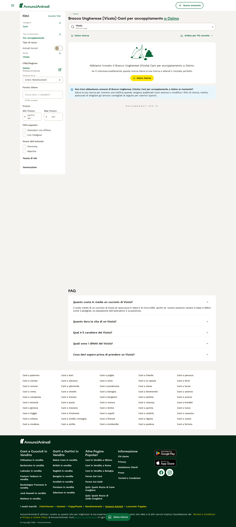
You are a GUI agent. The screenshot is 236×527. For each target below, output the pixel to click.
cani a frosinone (70, 413)
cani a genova (30, 408)
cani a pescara (185, 375)
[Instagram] (169, 472)
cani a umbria (146, 413)
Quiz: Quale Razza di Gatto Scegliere (96, 497)
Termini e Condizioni (129, 478)
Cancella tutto (54, 16)
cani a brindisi (185, 402)
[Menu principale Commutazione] (13, 5)
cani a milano (30, 418)
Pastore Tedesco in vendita (30, 478)
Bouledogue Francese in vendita (33, 486)
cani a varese (30, 380)
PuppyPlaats (75, 506)
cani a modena (31, 424)
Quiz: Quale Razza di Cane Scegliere (100, 489)
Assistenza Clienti (128, 467)
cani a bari (67, 375)
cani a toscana (69, 408)
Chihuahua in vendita (31, 460)
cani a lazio (106, 380)
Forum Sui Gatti (93, 481)
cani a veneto (68, 391)
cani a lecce (184, 386)
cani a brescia (30, 402)
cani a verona (30, 386)
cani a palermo (31, 375)
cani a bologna (108, 391)
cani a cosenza (185, 413)
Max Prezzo (50, 182)
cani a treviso (68, 397)
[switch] (43, 59)
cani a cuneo (184, 418)
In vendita (30, 41)
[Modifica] (60, 141)
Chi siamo (123, 456)
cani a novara (107, 402)
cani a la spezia (147, 380)
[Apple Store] (165, 462)
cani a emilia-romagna (74, 418)
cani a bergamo (108, 397)
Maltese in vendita (30, 498)
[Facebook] (161, 472)
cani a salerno (185, 391)
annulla (57, 66)
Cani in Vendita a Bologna (99, 471)
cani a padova (146, 424)
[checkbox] (24, 80)
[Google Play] (165, 453)
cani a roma (29, 391)
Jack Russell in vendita (33, 493)
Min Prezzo (29, 182)
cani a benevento (148, 391)
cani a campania (32, 397)
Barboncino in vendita (32, 465)
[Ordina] (197, 36)
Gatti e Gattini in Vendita (65, 453)
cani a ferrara (184, 424)
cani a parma (145, 408)
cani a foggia (30, 413)
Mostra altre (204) (35, 128)
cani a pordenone (109, 386)
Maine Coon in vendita (65, 460)
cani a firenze (107, 418)
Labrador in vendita (31, 471)
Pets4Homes (46, 506)
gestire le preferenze (85, 517)
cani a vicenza (146, 402)
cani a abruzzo (69, 380)
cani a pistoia (146, 397)
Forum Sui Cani (93, 476)
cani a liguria (145, 418)
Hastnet (61, 506)
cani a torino (107, 408)
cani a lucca (184, 408)
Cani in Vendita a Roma (98, 465)
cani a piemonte (70, 386)
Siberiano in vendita (64, 492)
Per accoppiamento (36, 48)
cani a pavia (68, 402)
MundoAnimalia (93, 506)
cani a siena (145, 386)
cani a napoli (107, 413)
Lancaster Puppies (136, 506)
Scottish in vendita (63, 481)
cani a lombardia (109, 424)
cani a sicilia (68, 424)
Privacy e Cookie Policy (35, 517)
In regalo (48, 41)
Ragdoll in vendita (63, 471)
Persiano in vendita (63, 487)
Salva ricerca (80, 35)
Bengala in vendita (63, 476)
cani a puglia (107, 375)
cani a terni (183, 380)
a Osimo (171, 18)
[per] (53, 188)
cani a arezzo (184, 397)
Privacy (122, 462)
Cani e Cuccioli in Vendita (33, 453)
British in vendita (62, 465)
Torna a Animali (30, 22)
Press (121, 472)
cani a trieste (145, 375)
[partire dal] (32, 188)
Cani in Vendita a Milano (98, 460)
